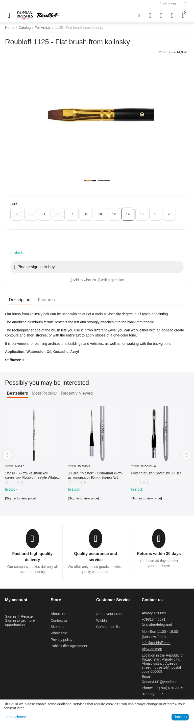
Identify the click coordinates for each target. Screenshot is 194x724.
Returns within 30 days (159, 553)
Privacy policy (61, 640)
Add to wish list (83, 279)
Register (27, 616)
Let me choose (15, 717)
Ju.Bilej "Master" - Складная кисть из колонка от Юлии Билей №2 (95, 475)
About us (57, 614)
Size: (14, 204)
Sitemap (57, 627)
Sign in (10, 616)
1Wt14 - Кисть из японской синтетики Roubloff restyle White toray (31, 475)
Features (46, 299)
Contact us (59, 620)
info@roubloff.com (156, 643)
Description (19, 299)
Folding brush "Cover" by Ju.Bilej (156, 473)
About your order (109, 614)
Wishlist (102, 620)
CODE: (162, 52)
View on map (152, 649)
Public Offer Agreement (69, 646)
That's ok (180, 717)
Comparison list (108, 627)
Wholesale (59, 633)
